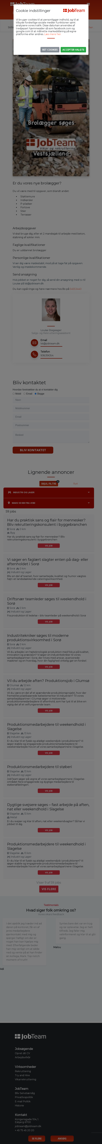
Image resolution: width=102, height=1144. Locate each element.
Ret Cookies (50, 49)
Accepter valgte (73, 49)
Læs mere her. (52, 34)
